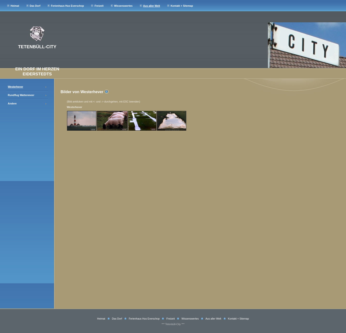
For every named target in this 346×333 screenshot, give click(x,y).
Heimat (15, 5)
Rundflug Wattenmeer (21, 95)
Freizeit (98, 5)
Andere (12, 103)
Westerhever (15, 86)
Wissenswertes (123, 5)
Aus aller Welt (151, 5)
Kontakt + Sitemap (182, 5)
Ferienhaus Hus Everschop (67, 5)
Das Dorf (35, 5)
